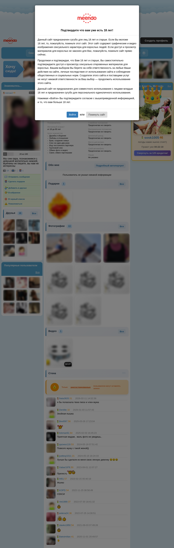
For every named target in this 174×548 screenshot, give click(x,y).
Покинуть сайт (96, 114)
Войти (72, 114)
